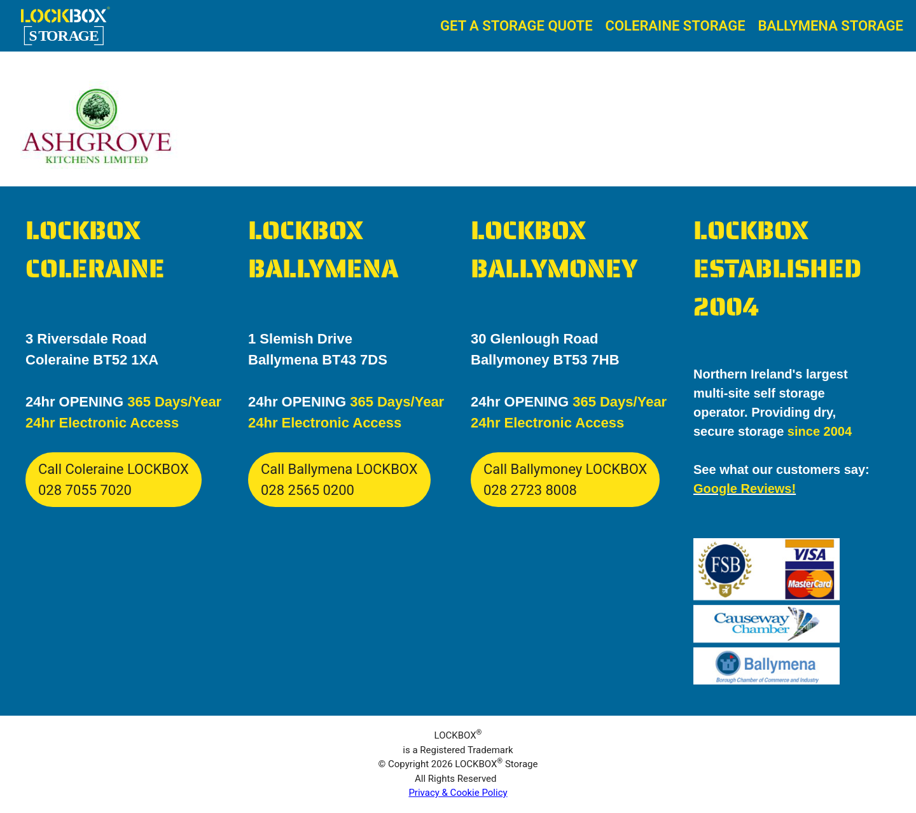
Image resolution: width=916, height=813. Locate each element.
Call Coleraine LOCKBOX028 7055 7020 (113, 479)
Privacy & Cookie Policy (457, 792)
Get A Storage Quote (516, 26)
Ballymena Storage (830, 26)
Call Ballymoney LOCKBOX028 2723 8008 (565, 479)
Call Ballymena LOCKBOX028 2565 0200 (339, 479)
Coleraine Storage (676, 26)
